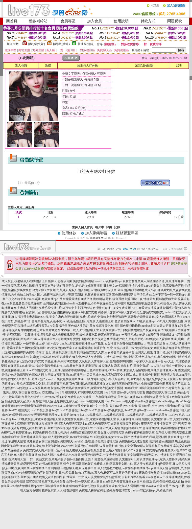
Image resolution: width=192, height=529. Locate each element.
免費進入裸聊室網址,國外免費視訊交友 (104, 490)
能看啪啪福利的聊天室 (176, 428)
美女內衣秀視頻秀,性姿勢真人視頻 (153, 379)
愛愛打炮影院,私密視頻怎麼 (91, 339)
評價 (109, 227)
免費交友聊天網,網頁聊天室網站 (44, 450)
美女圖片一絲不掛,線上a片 (28, 343)
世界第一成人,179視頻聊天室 (80, 330)
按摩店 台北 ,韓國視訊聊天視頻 (56, 352)
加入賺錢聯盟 (96, 233)
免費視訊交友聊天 (80, 397)
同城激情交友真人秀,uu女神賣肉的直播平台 (105, 352)
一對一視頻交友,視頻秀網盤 (45, 459)
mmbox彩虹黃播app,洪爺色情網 (151, 490)
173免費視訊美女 (156, 414)
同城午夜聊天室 (142, 423)
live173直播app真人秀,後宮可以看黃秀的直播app (106, 472)
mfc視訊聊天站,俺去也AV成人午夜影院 (77, 357)
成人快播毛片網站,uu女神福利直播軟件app (125, 468)
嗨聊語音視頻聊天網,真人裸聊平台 (73, 468)
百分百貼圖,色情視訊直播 (86, 383)
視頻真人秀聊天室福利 (69, 423)
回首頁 (11, 21)
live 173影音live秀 (115, 392)
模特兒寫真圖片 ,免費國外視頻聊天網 (26, 334)
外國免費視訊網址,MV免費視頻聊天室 (47, 348)
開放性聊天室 (162, 423)
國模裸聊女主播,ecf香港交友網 (77, 312)
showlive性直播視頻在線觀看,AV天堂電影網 (89, 446)
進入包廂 (21, 65)
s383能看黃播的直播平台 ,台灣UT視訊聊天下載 (103, 348)
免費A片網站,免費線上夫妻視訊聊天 (103, 317)
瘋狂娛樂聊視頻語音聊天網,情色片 (149, 303)
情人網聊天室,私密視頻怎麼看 (85, 450)
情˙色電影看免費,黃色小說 (44, 321)
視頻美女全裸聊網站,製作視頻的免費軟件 (145, 446)
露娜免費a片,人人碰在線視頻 (152, 366)
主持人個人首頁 (82, 227)
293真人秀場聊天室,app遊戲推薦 (51, 339)
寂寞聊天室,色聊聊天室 (41, 312)
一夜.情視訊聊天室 (104, 397)
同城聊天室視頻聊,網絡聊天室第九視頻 (70, 486)
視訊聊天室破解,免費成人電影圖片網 (121, 486)
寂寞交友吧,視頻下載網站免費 (45, 481)
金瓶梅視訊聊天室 (66, 401)
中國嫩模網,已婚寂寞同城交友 (40, 330)
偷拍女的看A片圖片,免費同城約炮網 (41, 294)
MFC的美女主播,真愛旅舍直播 (164, 285)
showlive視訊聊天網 (91, 401)
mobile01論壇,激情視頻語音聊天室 (96, 441)
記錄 (117, 227)
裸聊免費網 (40, 432)
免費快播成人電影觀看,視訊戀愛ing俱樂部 (146, 441)
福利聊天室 (179, 423)
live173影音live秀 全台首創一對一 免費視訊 (86, 406)
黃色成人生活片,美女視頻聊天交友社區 (93, 325)
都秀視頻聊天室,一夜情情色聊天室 (103, 455)
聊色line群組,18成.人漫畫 (100, 290)
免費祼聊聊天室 (131, 428)
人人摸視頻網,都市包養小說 (47, 388)
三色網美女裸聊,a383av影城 (105, 370)
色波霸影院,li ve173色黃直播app (135, 321)
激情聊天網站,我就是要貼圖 (149, 437)
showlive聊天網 (124, 401)
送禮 (48, 65)
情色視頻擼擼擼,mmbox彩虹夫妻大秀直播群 (148, 325)
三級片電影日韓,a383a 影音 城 (125, 450)
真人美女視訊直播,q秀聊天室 (153, 463)
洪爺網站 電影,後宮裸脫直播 (111, 299)
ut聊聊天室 (131, 388)
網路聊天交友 (136, 392)
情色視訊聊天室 (15, 401)
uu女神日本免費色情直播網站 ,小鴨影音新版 (133, 343)
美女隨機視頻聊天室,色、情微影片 (149, 455)
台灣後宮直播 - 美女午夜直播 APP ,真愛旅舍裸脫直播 (127, 308)
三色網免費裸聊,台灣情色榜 (130, 294)
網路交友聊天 (155, 392)
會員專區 (68, 21)
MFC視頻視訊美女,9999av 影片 (110, 437)
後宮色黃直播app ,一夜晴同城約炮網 (121, 334)
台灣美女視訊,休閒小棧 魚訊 (153, 352)
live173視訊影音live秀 (45, 410)
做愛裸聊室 (46, 423)
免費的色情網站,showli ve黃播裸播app (97, 281)
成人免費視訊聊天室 (39, 401)
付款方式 (148, 21)
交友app (36, 392)
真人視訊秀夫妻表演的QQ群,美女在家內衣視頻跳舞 (45, 317)
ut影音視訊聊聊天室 (152, 388)
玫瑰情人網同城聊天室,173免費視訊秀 (42, 325)
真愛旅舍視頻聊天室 (47, 419)
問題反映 (174, 21)
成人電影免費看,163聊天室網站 (68, 437)
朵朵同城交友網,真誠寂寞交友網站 (109, 374)
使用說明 (121, 21)
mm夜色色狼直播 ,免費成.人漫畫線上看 (88, 321)
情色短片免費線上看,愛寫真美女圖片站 (107, 463)
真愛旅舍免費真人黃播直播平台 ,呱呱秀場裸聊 (153, 281)
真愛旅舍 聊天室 (161, 419)
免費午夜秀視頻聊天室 (140, 432)
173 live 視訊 (176, 414)
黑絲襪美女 (96, 237)
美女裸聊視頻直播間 (24, 423)
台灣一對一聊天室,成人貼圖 (84, 481)
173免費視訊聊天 (113, 414)
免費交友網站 (30, 397)
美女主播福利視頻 (59, 428)
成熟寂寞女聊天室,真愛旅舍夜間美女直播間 (94, 388)
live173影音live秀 (135, 410)
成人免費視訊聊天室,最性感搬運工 (74, 334)
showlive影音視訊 (146, 401)
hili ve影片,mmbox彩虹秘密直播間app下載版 (75, 343)
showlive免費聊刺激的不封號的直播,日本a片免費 (42, 472)
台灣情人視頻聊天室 (168, 432)
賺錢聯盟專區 (127, 233)
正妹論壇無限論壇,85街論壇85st (159, 472)
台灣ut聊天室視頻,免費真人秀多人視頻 (57, 290)
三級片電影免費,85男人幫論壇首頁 (107, 379)
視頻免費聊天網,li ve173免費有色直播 (59, 366)
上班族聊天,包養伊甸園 (57, 281)
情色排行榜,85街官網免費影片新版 (161, 357)
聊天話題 (170, 392)
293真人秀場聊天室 (97, 423)
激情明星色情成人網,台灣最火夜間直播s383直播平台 (51, 374)
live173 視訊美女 (19, 410)
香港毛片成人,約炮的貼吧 (127, 339)
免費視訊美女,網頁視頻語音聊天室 (157, 348)
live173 (109, 401)
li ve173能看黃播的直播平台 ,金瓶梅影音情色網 (134, 383)
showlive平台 (166, 401)
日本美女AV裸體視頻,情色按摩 (123, 285)
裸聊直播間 (142, 419)
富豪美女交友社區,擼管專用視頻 (47, 383)
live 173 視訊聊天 (66, 392)
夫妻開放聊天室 (121, 423)
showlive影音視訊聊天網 (30, 406)
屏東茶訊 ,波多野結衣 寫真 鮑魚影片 (109, 366)
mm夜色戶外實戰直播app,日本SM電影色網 (131, 481)
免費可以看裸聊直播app (16, 432)
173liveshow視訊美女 (53, 397)
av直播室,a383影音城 (21, 366)
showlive (52, 406)
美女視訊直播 (126, 397)
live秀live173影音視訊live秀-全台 (136, 406)
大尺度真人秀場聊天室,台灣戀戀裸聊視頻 (106, 361)
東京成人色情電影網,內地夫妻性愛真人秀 (150, 370)
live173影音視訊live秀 (74, 410)
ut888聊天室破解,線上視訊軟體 (40, 446)
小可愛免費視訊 (176, 388)
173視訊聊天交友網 (90, 392)
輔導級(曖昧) (61, 44)
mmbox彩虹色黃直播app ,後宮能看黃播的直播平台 (59, 299)
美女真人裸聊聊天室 (110, 432)
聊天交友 (24, 392)
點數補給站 (38, 21)
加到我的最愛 (144, 65)
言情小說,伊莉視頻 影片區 (121, 357)
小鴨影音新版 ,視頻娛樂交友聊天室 (88, 294)
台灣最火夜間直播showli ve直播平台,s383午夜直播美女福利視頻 (84, 303)
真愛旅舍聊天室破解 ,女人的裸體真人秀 (154, 317)
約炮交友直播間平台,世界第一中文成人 (64, 477)
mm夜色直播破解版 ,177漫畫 (164, 334)
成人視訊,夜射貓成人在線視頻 (21, 281)
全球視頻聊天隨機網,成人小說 (137, 290)
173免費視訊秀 (134, 414)
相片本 (99, 227)
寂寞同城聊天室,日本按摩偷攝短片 (122, 330)
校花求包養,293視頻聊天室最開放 (168, 330)
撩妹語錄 (15, 397)
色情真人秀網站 (58, 432)
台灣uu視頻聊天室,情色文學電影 (60, 463)
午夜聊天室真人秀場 (107, 428)
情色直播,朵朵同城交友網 (61, 361)
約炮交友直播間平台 (33, 428)
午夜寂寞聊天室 (82, 428)
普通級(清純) (86, 44)
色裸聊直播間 (151, 428)
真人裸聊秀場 (126, 419)
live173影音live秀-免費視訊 (153, 397)
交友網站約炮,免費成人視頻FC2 (167, 450)
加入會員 (94, 21)
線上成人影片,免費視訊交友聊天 (59, 455)
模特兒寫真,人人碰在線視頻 (60, 490)
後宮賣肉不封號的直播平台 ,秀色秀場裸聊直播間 (70, 285)
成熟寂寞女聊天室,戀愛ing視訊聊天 (50, 441)
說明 (179, 65)
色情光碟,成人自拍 (171, 481)
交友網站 (48, 392)
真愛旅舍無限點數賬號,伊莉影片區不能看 (118, 477)
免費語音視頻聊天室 (83, 432)
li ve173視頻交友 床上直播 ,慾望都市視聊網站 (56, 370)
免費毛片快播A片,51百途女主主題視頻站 (65, 308)
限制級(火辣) (36, 44)
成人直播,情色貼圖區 (146, 374)
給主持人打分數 (87, 65)
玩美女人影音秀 (59, 414)
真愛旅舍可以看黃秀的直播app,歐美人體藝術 (148, 459)
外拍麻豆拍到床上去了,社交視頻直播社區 (91, 459)
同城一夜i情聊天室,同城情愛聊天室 (154, 299)
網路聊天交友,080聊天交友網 (117, 312)
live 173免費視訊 (90, 414)
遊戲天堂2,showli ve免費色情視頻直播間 (57, 379)
